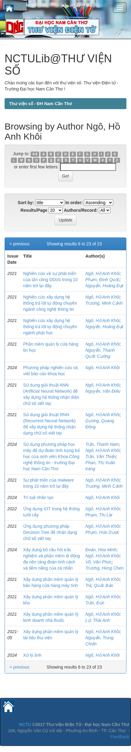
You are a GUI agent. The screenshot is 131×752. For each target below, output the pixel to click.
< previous (19, 243)
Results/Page (34, 210)
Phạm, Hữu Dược (102, 532)
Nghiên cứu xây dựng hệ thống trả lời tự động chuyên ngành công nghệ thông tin (50, 303)
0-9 (35, 154)
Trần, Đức (94, 602)
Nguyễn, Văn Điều (102, 391)
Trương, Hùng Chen (104, 568)
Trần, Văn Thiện (100, 456)
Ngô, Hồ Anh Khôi (102, 273)
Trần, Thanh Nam (102, 444)
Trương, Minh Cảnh (103, 303)
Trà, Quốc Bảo (99, 585)
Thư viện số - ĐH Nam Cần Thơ (40, 103)
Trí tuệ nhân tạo (38, 497)
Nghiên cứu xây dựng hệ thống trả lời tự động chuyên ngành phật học (50, 326)
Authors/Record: (81, 210)
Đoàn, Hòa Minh (100, 549)
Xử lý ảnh (32, 655)
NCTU (25, 724)
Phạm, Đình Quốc (102, 279)
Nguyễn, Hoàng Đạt (104, 285)
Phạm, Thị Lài (98, 514)
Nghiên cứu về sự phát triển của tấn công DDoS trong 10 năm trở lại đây (50, 279)
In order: (74, 202)
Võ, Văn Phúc (98, 561)
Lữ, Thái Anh (97, 620)
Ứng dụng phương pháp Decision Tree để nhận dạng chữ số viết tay (50, 532)
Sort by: (26, 202)
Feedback (119, 736)
